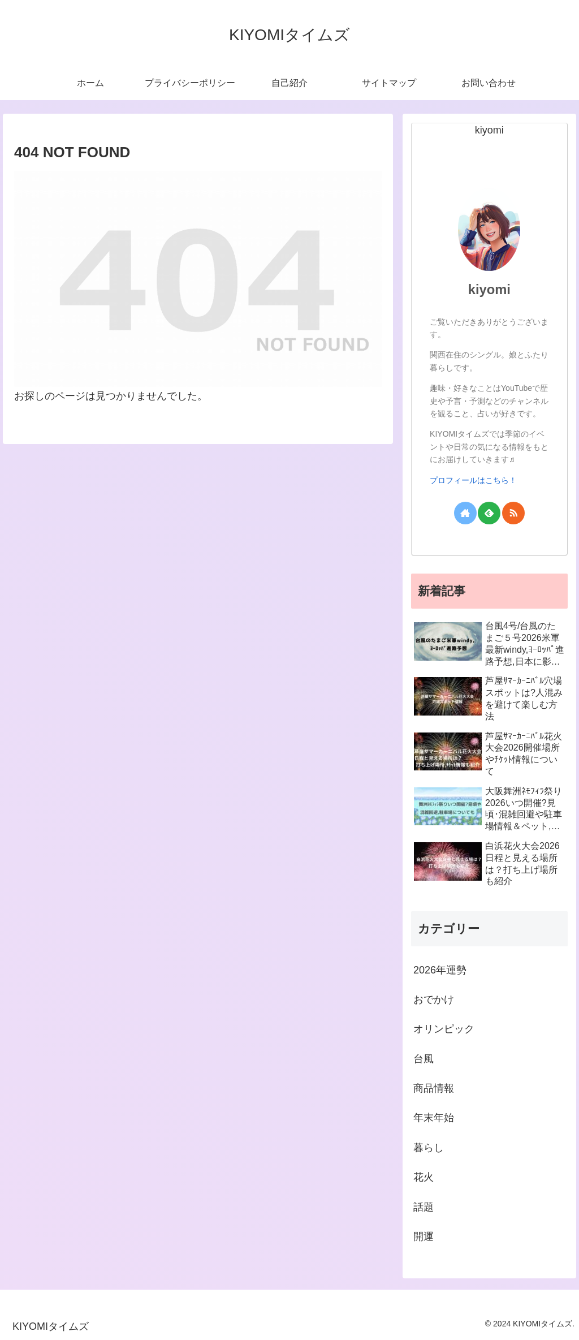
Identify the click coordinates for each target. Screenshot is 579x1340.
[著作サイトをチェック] (465, 513)
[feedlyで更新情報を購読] (489, 513)
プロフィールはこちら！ (473, 480)
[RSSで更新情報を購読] (513, 513)
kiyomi (489, 289)
